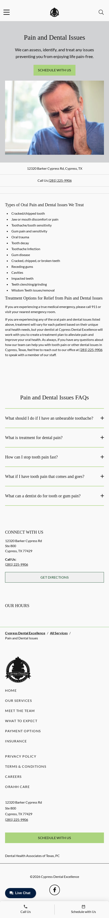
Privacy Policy (20, 756)
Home (11, 690)
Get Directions (54, 577)
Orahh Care (17, 787)
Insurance (16, 741)
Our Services (18, 700)
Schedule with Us (54, 70)
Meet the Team (20, 711)
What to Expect (21, 721)
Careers (13, 776)
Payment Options (23, 731)
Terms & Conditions (25, 766)
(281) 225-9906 (60, 180)
